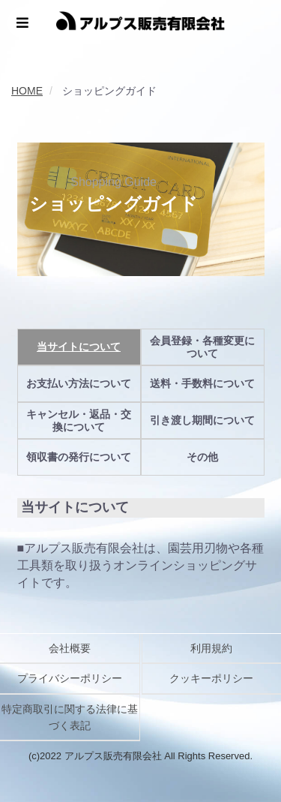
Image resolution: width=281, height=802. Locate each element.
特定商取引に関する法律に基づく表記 (69, 717)
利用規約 (211, 648)
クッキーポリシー (211, 678)
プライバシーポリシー (69, 678)
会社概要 (70, 648)
